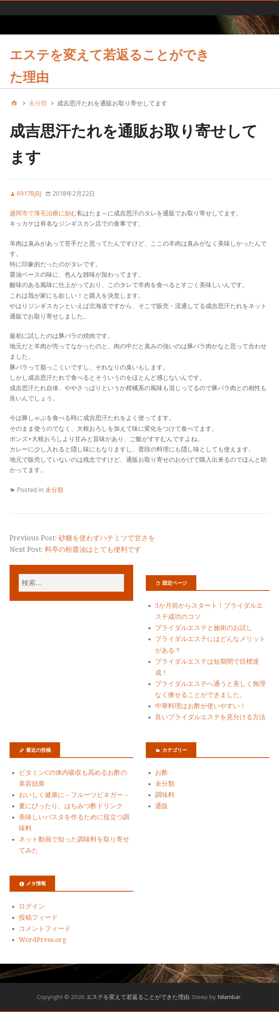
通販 (161, 806)
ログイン (32, 906)
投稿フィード (38, 917)
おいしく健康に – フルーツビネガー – (73, 795)
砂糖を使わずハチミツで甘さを (107, 538)
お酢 (161, 772)
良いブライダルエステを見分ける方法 (210, 717)
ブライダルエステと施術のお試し (204, 627)
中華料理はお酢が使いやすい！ (200, 706)
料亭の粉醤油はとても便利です (93, 549)
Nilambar (229, 997)
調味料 (165, 795)
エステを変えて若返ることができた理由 (137, 997)
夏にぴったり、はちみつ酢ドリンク (71, 806)
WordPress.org (42, 939)
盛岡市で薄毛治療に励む (43, 213)
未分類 (54, 489)
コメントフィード (45, 928)
